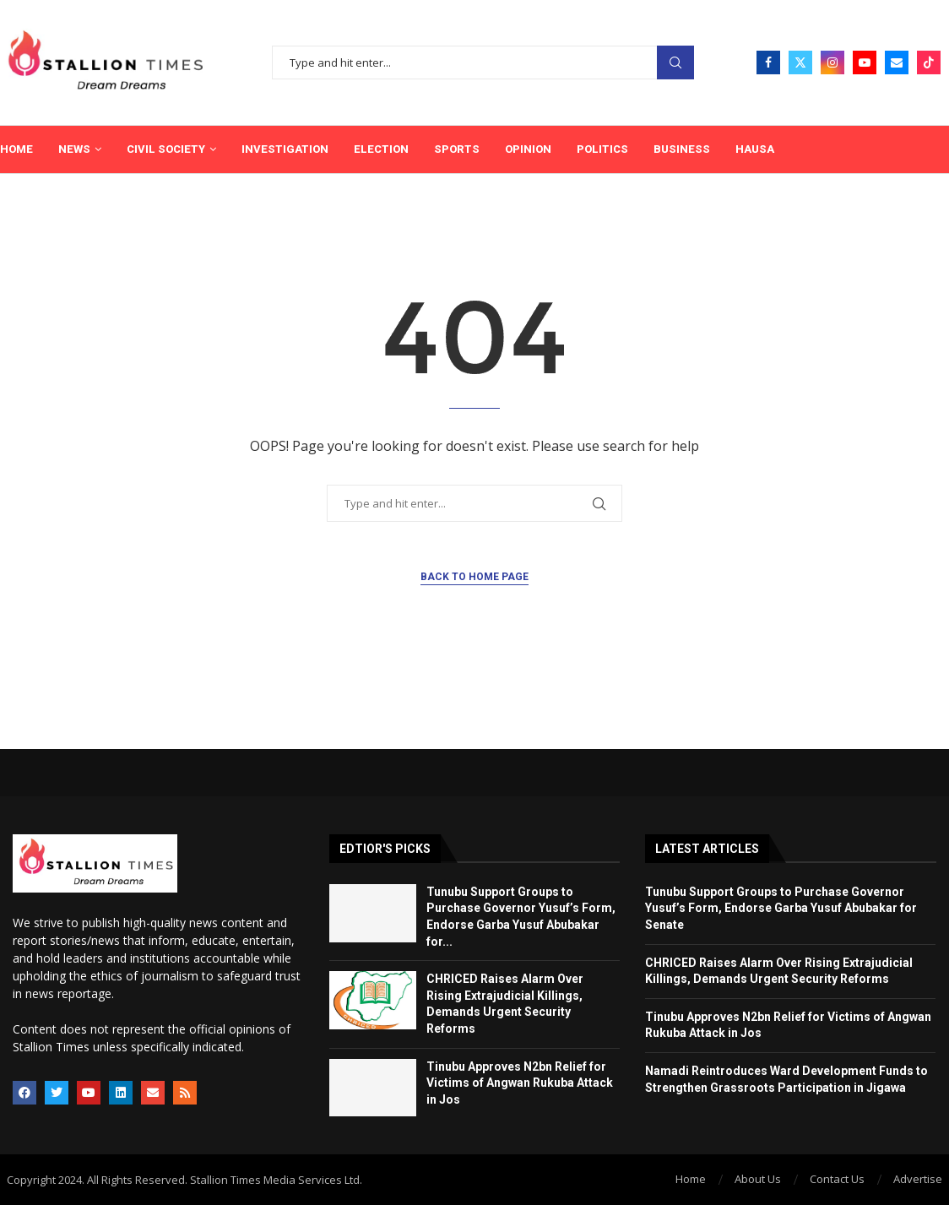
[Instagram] (832, 62)
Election (381, 149)
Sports (457, 149)
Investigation (284, 149)
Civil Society (166, 149)
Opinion (528, 149)
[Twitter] (800, 62)
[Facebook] (768, 62)
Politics (602, 149)
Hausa (754, 149)
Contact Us (837, 1178)
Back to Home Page (474, 577)
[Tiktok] (929, 62)
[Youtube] (864, 62)
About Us (758, 1178)
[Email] (896, 62)
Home (16, 149)
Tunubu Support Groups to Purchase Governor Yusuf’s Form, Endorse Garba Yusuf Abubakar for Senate (781, 908)
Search (675, 63)
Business (681, 149)
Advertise (917, 1178)
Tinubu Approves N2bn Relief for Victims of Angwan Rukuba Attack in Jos (519, 1083)
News (74, 149)
